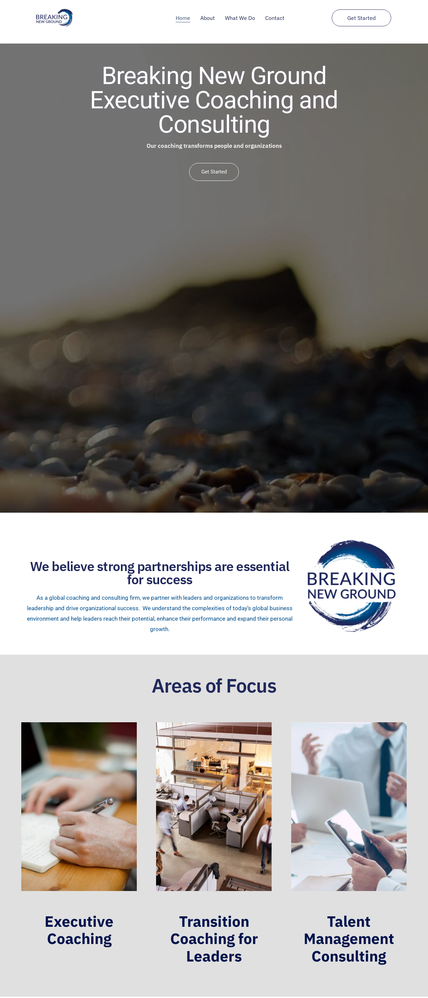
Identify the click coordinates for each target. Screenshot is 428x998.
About (207, 18)
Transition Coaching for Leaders (214, 938)
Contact (274, 18)
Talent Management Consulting (349, 938)
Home (183, 18)
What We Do (240, 18)
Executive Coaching (79, 930)
